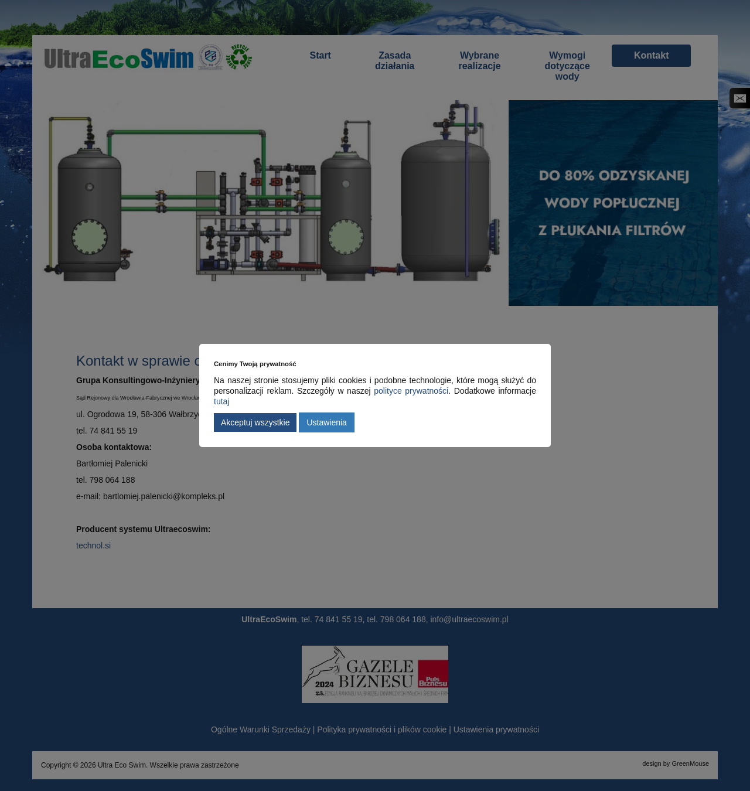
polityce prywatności (411, 391)
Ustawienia (326, 422)
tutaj (221, 401)
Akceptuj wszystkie (255, 422)
